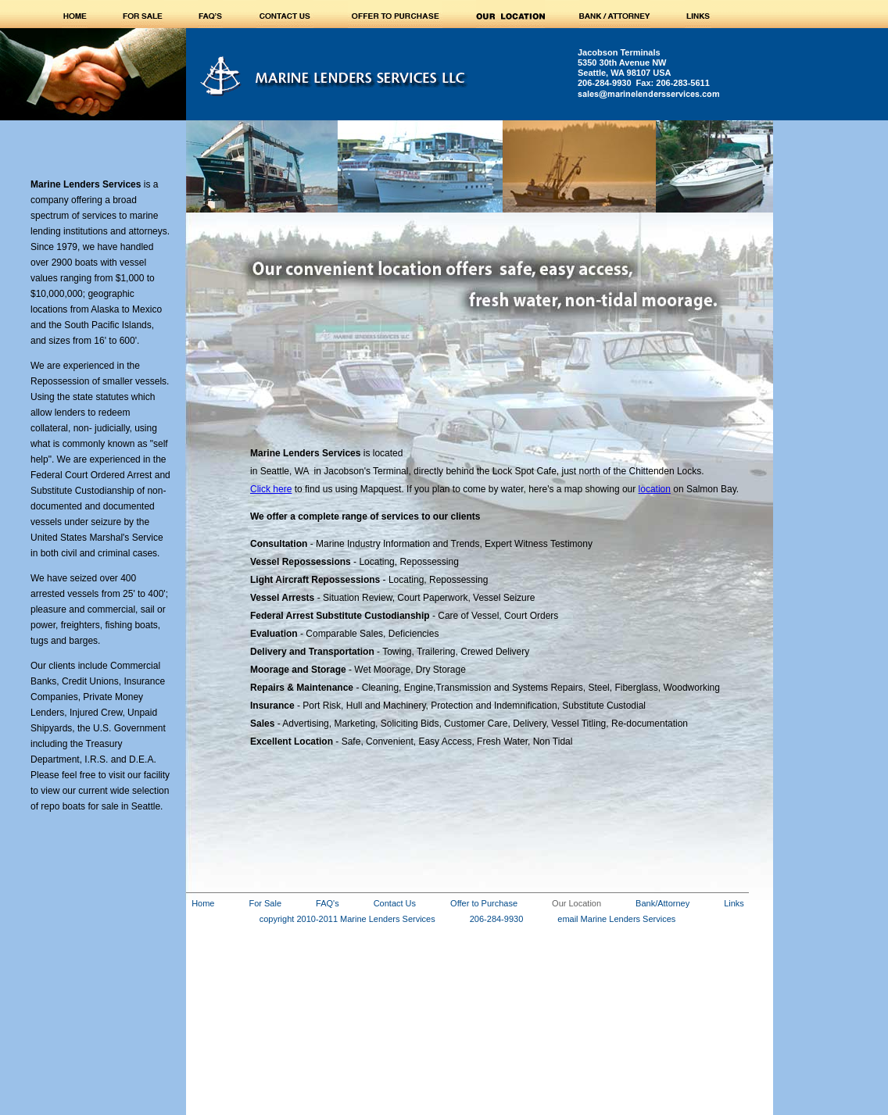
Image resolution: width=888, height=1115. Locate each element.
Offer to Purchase (483, 903)
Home (203, 903)
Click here (271, 489)
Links (734, 903)
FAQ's (327, 903)
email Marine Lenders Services (616, 919)
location (655, 489)
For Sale (265, 903)
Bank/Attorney (662, 903)
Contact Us (395, 903)
